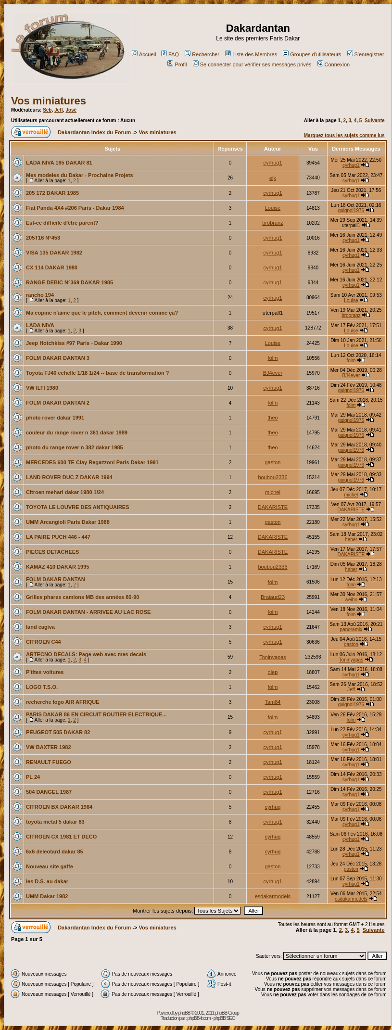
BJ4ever (272, 373)
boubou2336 (272, 477)
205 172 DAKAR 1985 (52, 193)
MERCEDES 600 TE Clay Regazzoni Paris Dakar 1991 (92, 462)
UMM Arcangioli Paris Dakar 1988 (68, 522)
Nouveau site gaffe (49, 866)
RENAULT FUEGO (48, 762)
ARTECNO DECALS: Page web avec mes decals (86, 654)
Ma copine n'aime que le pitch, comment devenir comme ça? (102, 313)
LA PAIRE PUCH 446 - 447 (58, 537)
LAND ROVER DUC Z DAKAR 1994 (69, 477)
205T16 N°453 (43, 238)
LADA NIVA (40, 325)
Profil (177, 64)
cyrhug (272, 807)
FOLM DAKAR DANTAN (55, 579)
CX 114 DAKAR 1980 (51, 267)
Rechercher (202, 54)
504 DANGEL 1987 (49, 792)
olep (273, 672)
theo (272, 417)
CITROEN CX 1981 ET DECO (61, 836)
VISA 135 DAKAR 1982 (54, 252)
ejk (272, 178)
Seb (47, 110)
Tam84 (272, 702)
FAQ (170, 54)
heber (351, 539)
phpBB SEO (224, 1018)
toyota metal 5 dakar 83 (55, 822)
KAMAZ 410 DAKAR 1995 (57, 567)
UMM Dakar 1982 (47, 896)
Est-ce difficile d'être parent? (62, 223)
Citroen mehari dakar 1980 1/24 (65, 492)
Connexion (333, 64)
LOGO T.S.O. (42, 687)
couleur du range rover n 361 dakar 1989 (76, 432)
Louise (272, 208)
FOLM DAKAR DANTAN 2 (57, 403)
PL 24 (33, 777)
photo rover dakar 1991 (55, 417)
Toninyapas (272, 657)
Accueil (144, 54)
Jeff (58, 110)
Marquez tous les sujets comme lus (344, 135)
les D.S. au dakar (47, 881)
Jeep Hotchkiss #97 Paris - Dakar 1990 (74, 343)
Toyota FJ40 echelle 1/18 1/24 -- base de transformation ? (97, 373)
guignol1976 (351, 210)
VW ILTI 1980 (42, 388)
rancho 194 (40, 295)
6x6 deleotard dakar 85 (54, 851)
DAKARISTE (273, 507)
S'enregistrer (365, 54)
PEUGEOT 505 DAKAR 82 (58, 732)
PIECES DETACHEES (52, 552)
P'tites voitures (44, 672)
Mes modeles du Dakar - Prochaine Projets (79, 175)
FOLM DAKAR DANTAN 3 (57, 358)
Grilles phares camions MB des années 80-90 (82, 597)
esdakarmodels (273, 896)
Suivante (375, 120)
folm (273, 358)
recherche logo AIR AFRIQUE (63, 702)
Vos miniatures (48, 101)
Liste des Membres (251, 54)
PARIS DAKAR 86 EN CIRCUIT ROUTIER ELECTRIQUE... (96, 714)
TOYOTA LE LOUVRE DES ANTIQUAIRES (77, 507)
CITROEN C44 (43, 642)
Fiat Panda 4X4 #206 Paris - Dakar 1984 (75, 208)
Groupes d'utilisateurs (312, 54)
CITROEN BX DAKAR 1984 (59, 807)
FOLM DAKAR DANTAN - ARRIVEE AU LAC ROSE (88, 612)
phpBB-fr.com (199, 1018)
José (70, 110)
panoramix (351, 629)
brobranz (272, 223)
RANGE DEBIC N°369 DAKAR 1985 (69, 282)
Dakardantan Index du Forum (94, 132)
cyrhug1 (272, 162)
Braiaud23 (273, 597)
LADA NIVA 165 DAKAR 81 (59, 162)
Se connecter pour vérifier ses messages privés (252, 64)
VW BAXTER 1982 (48, 747)
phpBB (184, 1013)
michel (272, 492)
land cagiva (40, 627)
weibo (351, 599)
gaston (272, 462)
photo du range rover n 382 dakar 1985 (74, 447)
